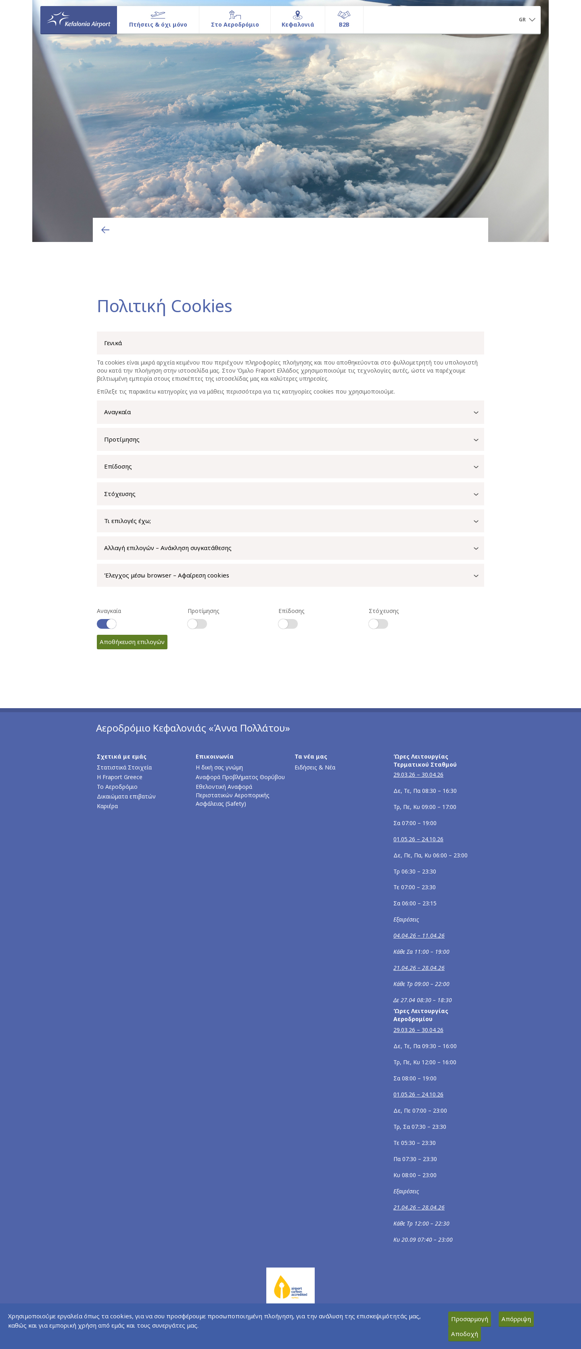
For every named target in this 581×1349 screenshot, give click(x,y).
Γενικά (113, 343)
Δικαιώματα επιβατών (126, 796)
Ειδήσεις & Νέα (315, 767)
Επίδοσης (294, 467)
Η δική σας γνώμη (219, 767)
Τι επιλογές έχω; (294, 521)
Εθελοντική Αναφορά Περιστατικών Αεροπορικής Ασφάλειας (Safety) (233, 795)
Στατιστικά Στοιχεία (124, 767)
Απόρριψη (516, 1319)
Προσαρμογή (469, 1319)
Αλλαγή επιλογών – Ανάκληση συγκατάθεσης (294, 548)
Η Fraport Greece (119, 777)
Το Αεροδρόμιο (117, 786)
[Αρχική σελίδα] (78, 19)
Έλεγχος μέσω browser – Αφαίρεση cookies (294, 576)
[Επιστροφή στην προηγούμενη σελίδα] (105, 230)
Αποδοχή (464, 1334)
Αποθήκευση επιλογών (132, 642)
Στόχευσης (294, 494)
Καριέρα (107, 806)
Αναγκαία (294, 412)
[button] (527, 20)
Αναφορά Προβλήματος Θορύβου (240, 777)
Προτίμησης (294, 440)
